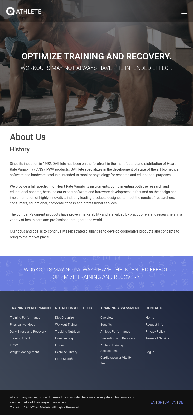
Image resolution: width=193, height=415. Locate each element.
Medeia (45, 407)
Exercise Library (66, 352)
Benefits (106, 324)
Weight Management (24, 352)
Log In (150, 352)
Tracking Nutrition (67, 331)
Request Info (154, 324)
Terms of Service (157, 338)
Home (150, 317)
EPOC (14, 345)
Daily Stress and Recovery (28, 331)
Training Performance (25, 317)
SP (160, 402)
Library (60, 345)
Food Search (64, 359)
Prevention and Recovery (117, 338)
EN (153, 402)
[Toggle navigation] (184, 12)
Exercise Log (64, 338)
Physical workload (22, 324)
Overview (106, 317)
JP (167, 402)
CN (173, 402)
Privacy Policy (155, 331)
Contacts (155, 308)
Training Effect (20, 338)
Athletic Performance (115, 331)
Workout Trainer (66, 324)
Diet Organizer (65, 317)
